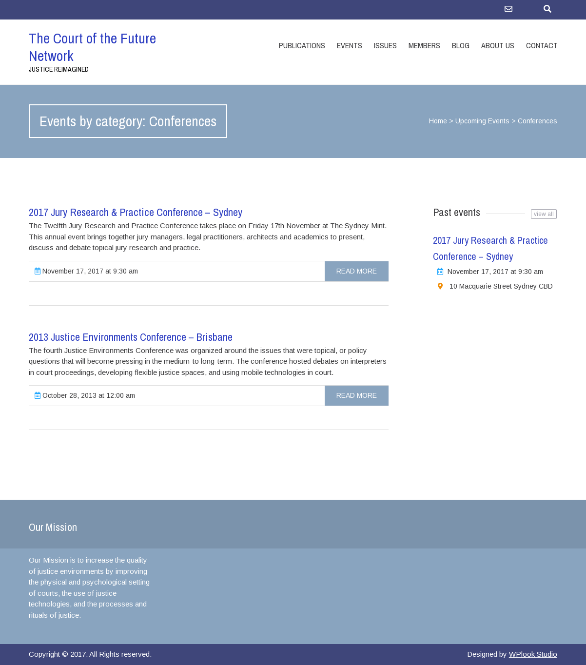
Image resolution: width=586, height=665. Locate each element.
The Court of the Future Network (92, 46)
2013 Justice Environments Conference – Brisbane (131, 337)
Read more (356, 271)
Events (349, 45)
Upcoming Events (482, 121)
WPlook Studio (533, 654)
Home (438, 121)
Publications (302, 45)
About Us (497, 45)
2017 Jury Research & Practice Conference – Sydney (135, 212)
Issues (385, 45)
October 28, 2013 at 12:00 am (85, 395)
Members (424, 45)
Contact (542, 45)
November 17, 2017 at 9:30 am (86, 271)
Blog (460, 45)
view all (544, 214)
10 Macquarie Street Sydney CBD (501, 286)
